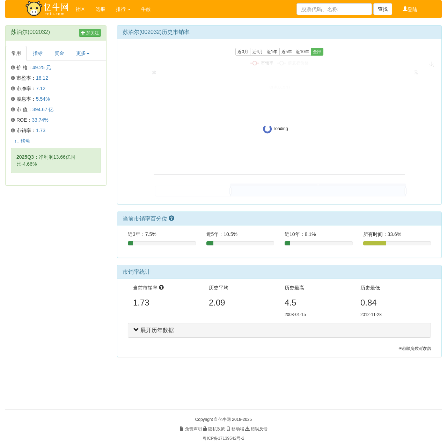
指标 (38, 53)
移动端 (235, 428)
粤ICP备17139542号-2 (223, 438)
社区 (80, 9)
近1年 (272, 51)
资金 (59, 53)
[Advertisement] (56, 297)
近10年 (302, 51)
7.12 (40, 88)
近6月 (257, 51)
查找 (383, 9)
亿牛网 (224, 419)
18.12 (42, 78)
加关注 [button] (90, 32)
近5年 (286, 51)
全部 (317, 51)
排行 (123, 9)
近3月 (242, 51)
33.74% (40, 120)
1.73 (40, 130)
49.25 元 (41, 67)
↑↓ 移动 (22, 141)
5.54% (43, 99)
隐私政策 (214, 428)
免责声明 (190, 428)
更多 (82, 53)
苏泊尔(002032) (30, 32)
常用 (16, 53)
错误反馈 (256, 428)
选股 (100, 9)
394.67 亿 (43, 109)
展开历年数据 (153, 330)
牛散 (146, 9)
